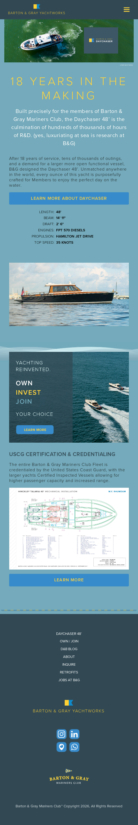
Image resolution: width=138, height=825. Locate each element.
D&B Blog (69, 648)
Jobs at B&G (69, 680)
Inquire (69, 664)
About (69, 656)
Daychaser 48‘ (69, 633)
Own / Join (69, 641)
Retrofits (69, 672)
